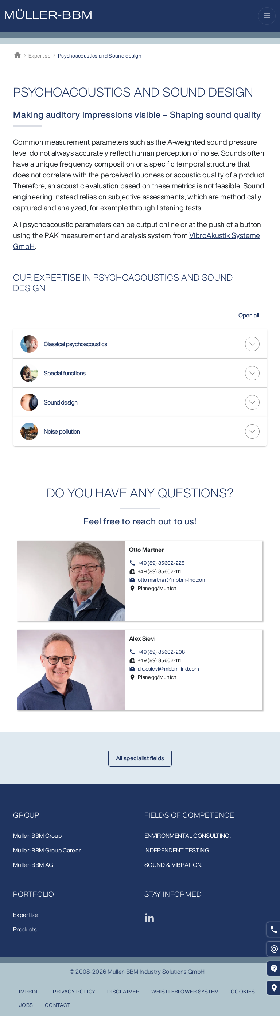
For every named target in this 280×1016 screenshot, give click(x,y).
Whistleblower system (185, 991)
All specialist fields (140, 758)
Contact (58, 1005)
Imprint (30, 991)
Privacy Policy (74, 991)
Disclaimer (123, 991)
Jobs (26, 1005)
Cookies (243, 991)
